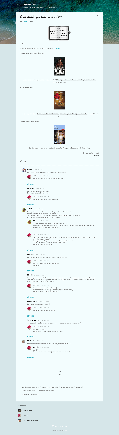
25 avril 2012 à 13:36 (43, 285)
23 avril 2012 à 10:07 (38, 169)
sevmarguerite (32, 301)
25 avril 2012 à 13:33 (43, 196)
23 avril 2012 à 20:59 (43, 301)
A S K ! (29, 209)
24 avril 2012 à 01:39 (43, 320)
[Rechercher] (101, 5)
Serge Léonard (32, 320)
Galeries (65, 430)
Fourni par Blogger (59, 426)
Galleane (57, 48)
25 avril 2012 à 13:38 (43, 347)
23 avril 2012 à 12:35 (43, 175)
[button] (98, 15)
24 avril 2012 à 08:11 (38, 341)
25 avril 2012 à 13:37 (43, 260)
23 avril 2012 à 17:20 (43, 221)
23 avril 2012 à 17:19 (37, 209)
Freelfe (29, 169)
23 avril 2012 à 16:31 (40, 188)
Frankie (29, 341)
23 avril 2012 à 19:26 (40, 254)
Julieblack (30, 188)
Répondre (30, 184)
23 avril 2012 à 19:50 (39, 275)
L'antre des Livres (29, 4)
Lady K (35, 176)
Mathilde (30, 275)
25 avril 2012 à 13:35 (43, 234)
